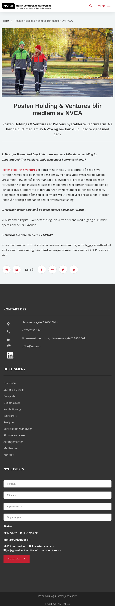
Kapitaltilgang (12, 409)
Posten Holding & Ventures (19, 170)
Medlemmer (11, 448)
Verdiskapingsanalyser (18, 429)
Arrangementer (13, 442)
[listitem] (27, 6)
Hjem (6, 21)
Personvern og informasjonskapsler (57, 595)
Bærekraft (10, 416)
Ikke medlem (29, 533)
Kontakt (9, 455)
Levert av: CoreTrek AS (57, 603)
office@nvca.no (31, 346)
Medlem (10, 533)
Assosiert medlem (41, 546)
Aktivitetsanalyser (15, 435)
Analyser (9, 422)
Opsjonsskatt (12, 403)
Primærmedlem (15, 546)
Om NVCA (10, 383)
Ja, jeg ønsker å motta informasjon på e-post (33, 550)
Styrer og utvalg (14, 390)
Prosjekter (10, 396)
